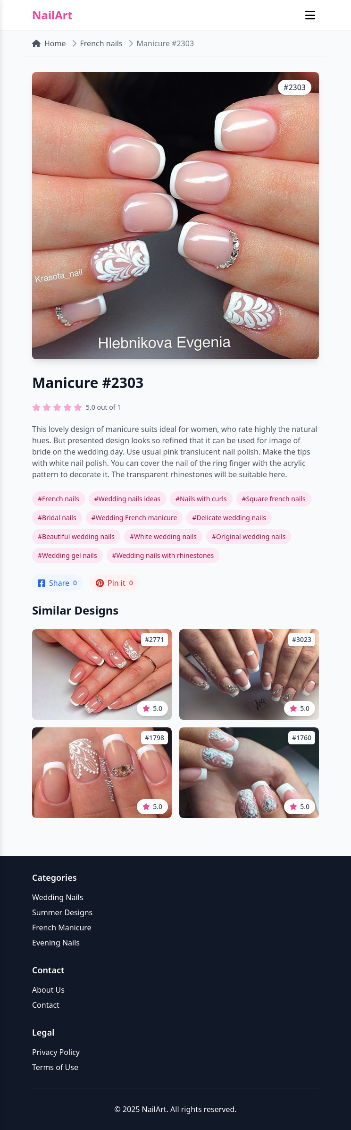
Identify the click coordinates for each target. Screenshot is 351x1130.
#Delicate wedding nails (229, 517)
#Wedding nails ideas (127, 498)
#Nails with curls (201, 498)
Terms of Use (55, 1067)
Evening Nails (56, 942)
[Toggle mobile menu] (310, 15)
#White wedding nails (163, 536)
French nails (101, 43)
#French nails (58, 498)
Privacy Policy (56, 1052)
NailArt (52, 15)
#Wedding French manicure (134, 517)
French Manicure (62, 927)
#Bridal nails (57, 517)
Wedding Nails (57, 897)
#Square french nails (274, 498)
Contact (45, 1005)
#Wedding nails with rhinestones (163, 555)
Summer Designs (62, 912)
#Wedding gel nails (67, 555)
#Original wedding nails (248, 536)
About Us (48, 990)
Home (49, 43)
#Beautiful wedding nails (76, 536)
